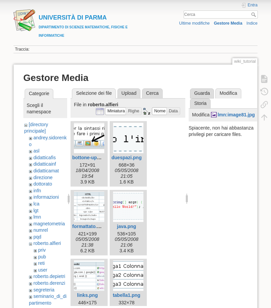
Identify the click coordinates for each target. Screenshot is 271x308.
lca (36, 203)
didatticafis (44, 157)
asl (36, 150)
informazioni (46, 197)
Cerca (254, 14)
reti (41, 263)
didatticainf (44, 164)
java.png (126, 226)
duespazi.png (126, 157)
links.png (87, 295)
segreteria (43, 289)
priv (42, 250)
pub (42, 256)
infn (37, 190)
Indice (252, 23)
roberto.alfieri (47, 243)
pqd (37, 237)
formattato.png (89, 226)
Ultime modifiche (194, 23)
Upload (128, 93)
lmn (37, 217)
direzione (43, 177)
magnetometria (49, 223)
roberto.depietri (49, 276)
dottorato (42, 184)
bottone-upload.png (94, 157)
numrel (40, 230)
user (42, 270)
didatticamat (46, 170)
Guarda (202, 93)
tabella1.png (126, 295)
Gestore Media (228, 23)
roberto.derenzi (49, 283)
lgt (35, 210)
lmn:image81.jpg (236, 114)
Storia (200, 103)
